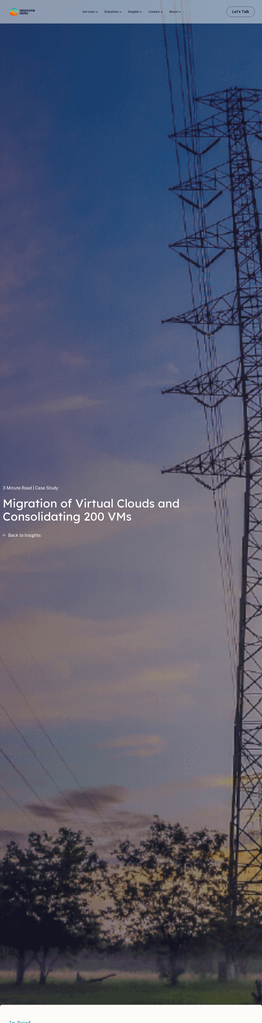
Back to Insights (24, 535)
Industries (112, 11)
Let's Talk (240, 11)
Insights (135, 11)
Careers (155, 11)
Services (90, 11)
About (175, 11)
